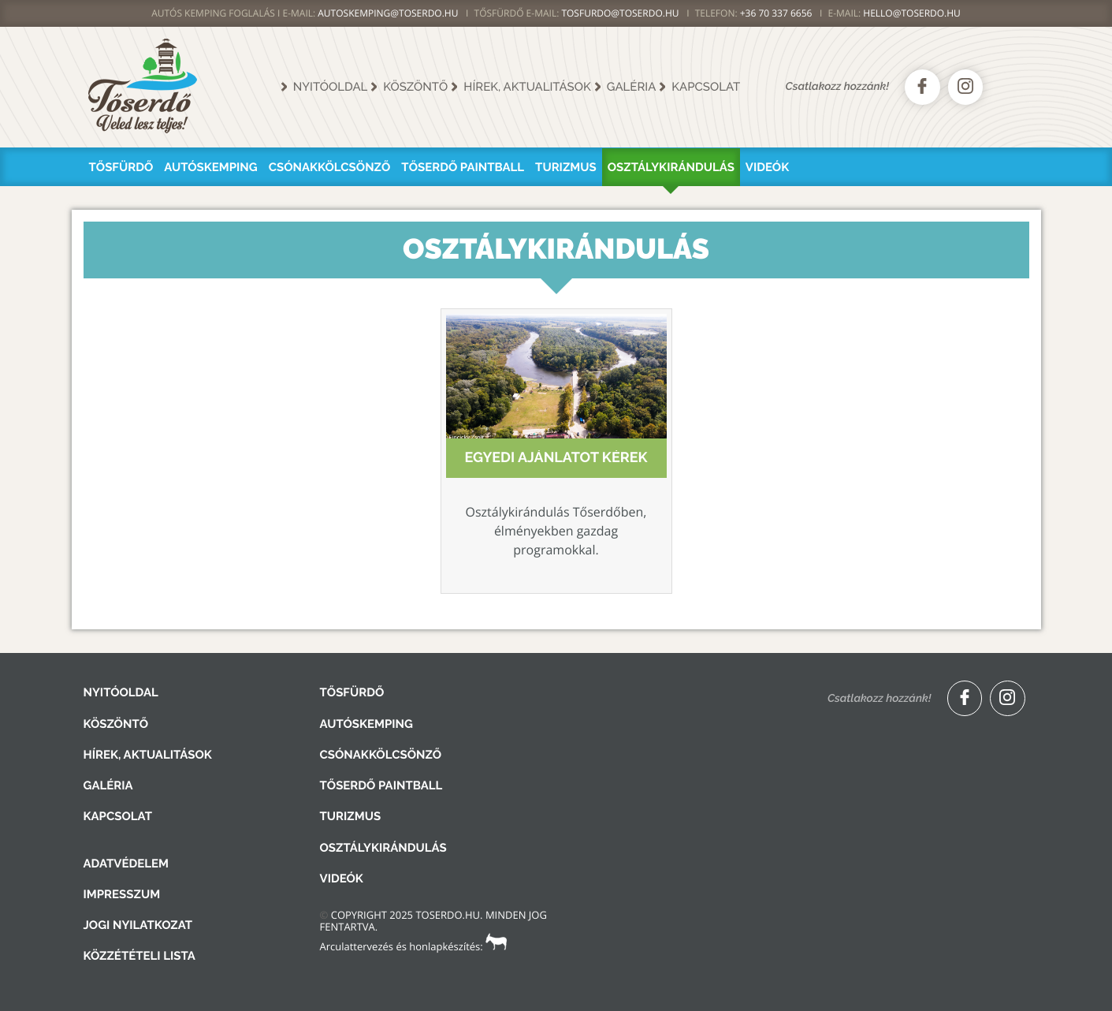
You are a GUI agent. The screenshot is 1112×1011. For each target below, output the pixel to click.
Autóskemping (210, 167)
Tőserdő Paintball (462, 167)
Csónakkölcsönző (330, 167)
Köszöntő (415, 87)
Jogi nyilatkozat (138, 925)
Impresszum (122, 894)
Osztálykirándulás (671, 167)
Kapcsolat (705, 87)
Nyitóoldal (330, 87)
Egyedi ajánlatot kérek (555, 458)
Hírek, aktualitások (526, 87)
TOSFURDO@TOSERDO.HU (620, 13)
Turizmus (566, 167)
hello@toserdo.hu (912, 13)
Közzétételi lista (139, 956)
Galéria (631, 87)
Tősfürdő (121, 167)
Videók (767, 167)
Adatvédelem (126, 863)
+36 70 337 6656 (776, 13)
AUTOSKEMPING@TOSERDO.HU (388, 13)
